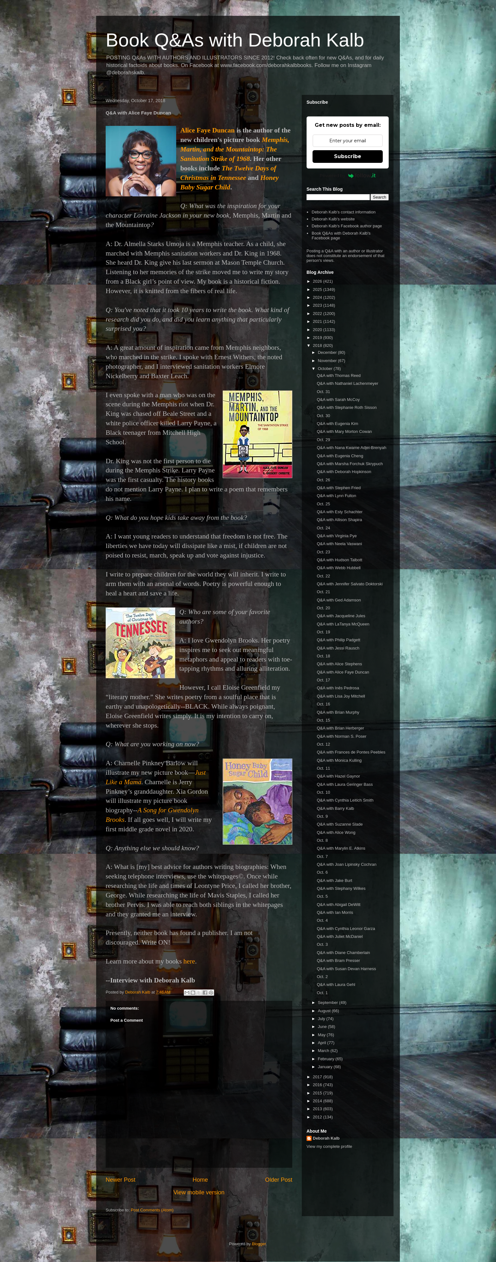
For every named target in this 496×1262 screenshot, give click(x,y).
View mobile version (198, 1192)
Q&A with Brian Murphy (338, 712)
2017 (318, 1076)
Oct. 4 (322, 920)
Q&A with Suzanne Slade (340, 824)
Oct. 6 (322, 872)
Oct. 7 (322, 856)
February (327, 1058)
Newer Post (120, 1180)
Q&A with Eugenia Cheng (340, 455)
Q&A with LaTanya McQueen (343, 624)
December (328, 352)
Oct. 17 (323, 680)
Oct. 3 (322, 944)
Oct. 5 (322, 896)
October (326, 368)
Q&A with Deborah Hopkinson (344, 471)
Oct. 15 (323, 720)
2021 (318, 321)
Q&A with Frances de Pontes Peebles (351, 752)
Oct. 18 (323, 656)
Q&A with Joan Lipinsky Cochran (346, 864)
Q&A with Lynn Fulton (336, 495)
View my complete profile (329, 1146)
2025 (318, 289)
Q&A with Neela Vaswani (339, 543)
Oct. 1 (322, 992)
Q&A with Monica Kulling (339, 760)
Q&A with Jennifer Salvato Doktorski (349, 584)
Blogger (259, 1243)
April (322, 1042)
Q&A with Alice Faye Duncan (343, 672)
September (328, 1002)
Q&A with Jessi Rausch (338, 648)
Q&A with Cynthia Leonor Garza (346, 928)
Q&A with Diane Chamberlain (343, 952)
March (324, 1050)
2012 (318, 1117)
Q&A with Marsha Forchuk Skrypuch (350, 463)
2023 (318, 305)
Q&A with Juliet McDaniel (340, 936)
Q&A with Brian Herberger (340, 728)
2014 (318, 1101)
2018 (318, 345)
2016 (318, 1084)
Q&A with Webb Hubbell (339, 567)
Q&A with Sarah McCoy (338, 399)
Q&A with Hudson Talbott (339, 559)
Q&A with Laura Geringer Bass (345, 784)
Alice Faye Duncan (207, 130)
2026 (318, 281)
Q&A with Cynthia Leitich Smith (345, 800)
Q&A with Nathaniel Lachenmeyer (347, 383)
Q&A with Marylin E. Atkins (341, 848)
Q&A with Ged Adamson (339, 600)
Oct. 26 (323, 479)
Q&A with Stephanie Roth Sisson (346, 407)
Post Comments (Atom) (152, 1210)
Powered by (348, 175)
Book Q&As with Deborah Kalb (235, 40)
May (322, 1034)
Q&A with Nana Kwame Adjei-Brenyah (351, 447)
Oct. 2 (322, 976)
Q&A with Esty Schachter (340, 511)
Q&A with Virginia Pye (336, 535)
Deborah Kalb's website (333, 219)
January (326, 1066)
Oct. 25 (323, 504)
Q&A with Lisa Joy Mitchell (341, 696)
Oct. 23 (323, 552)
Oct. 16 (323, 704)
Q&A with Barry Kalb (335, 808)
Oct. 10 (323, 792)
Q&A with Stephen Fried (339, 487)
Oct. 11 (323, 768)
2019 (318, 337)
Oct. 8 (322, 840)
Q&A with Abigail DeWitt (338, 904)
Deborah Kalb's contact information (343, 212)
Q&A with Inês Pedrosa (338, 688)
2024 (318, 297)
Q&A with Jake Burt (334, 880)
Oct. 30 (323, 415)
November (328, 360)
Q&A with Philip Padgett (338, 639)
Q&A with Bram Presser (338, 960)
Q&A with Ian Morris (335, 912)
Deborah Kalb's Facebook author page (347, 226)
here (189, 961)
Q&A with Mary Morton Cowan (344, 431)
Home (200, 1180)
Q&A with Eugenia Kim (337, 423)
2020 (318, 329)
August (325, 1010)
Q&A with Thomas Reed (339, 375)
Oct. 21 (323, 591)
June (323, 1026)
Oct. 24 (323, 528)
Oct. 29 (323, 439)
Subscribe (347, 156)
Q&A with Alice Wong (336, 832)
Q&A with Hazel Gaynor (338, 776)
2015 (318, 1093)
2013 (318, 1108)
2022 (318, 313)
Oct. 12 (323, 744)
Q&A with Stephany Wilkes (341, 888)
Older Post (278, 1180)
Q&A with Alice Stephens (339, 664)
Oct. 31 (323, 391)
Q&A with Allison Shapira (339, 519)
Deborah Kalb (326, 1138)
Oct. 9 (322, 816)
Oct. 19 (323, 632)
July (322, 1018)
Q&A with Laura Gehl (336, 984)
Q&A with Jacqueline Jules (341, 615)
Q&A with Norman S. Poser (341, 736)
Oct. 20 (323, 608)
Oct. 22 (323, 576)
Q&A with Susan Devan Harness (346, 968)
